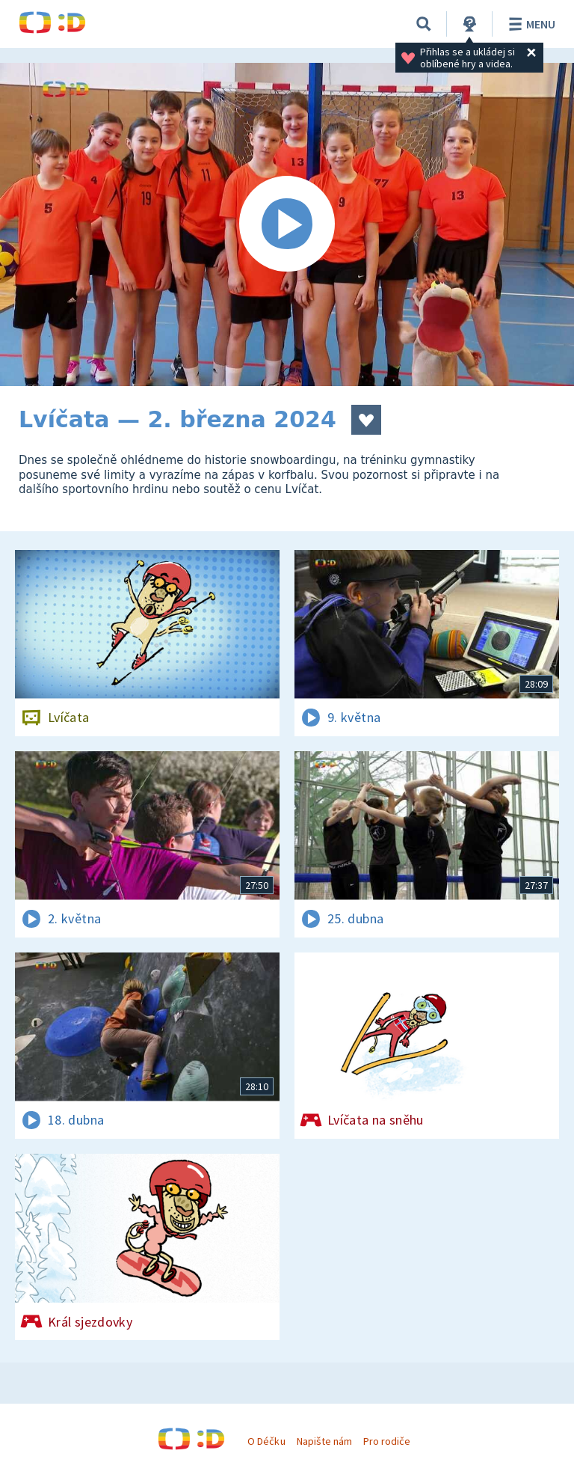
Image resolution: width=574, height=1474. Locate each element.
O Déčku (266, 1441)
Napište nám (324, 1441)
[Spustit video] (287, 224)
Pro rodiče (386, 1441)
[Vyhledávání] (423, 24)
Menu (529, 24)
